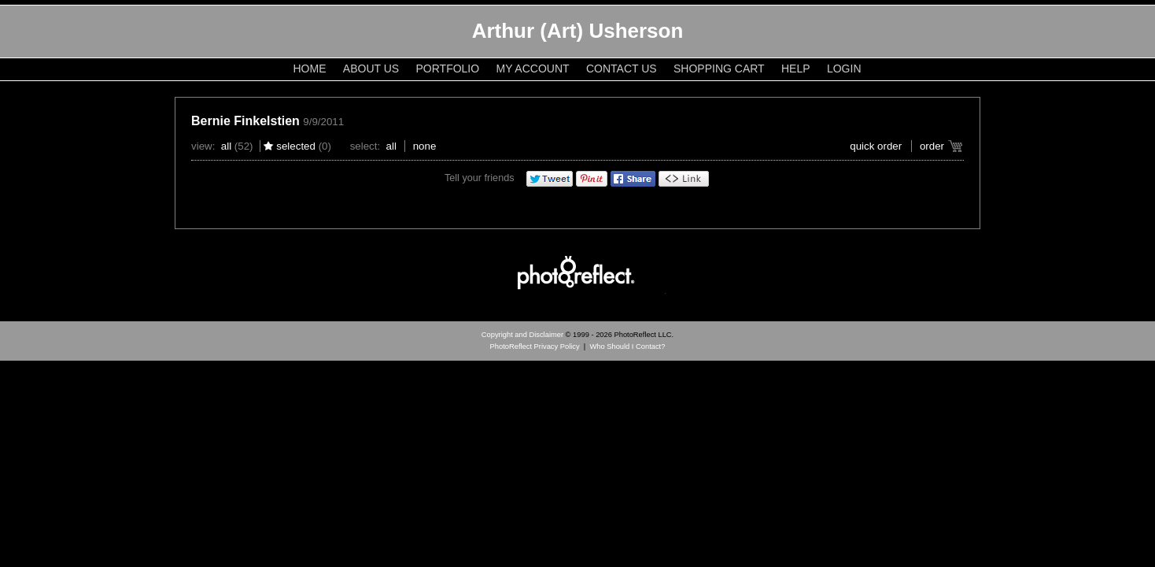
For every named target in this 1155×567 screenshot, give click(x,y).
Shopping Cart (719, 68)
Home (310, 68)
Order (932, 146)
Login (844, 68)
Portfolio (448, 68)
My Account (533, 68)
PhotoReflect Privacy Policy (535, 346)
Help (795, 68)
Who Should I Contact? (627, 346)
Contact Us (621, 68)
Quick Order (876, 146)
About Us (371, 68)
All (226, 146)
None (425, 146)
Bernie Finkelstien (245, 121)
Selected (296, 146)
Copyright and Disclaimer (524, 335)
